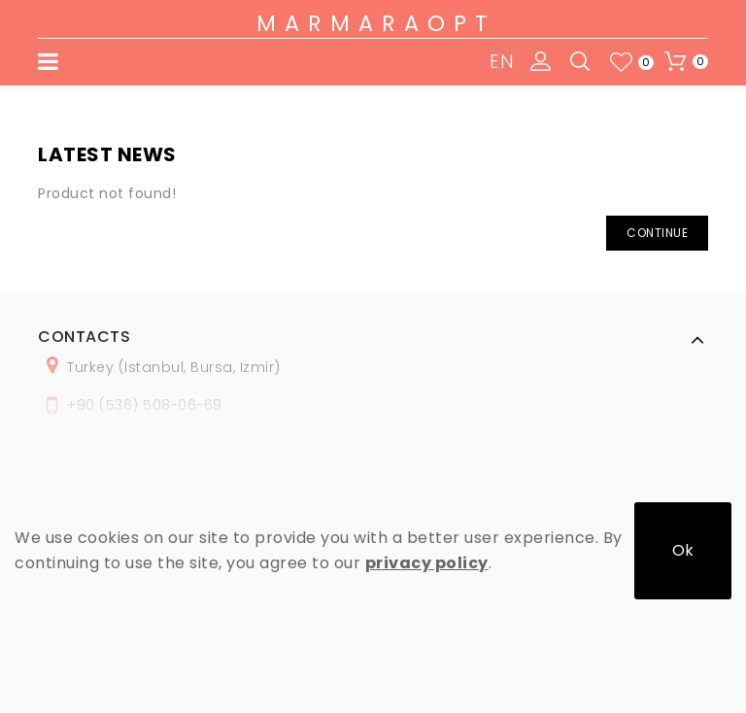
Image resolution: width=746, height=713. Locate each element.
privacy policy (427, 563)
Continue (657, 232)
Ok (683, 550)
